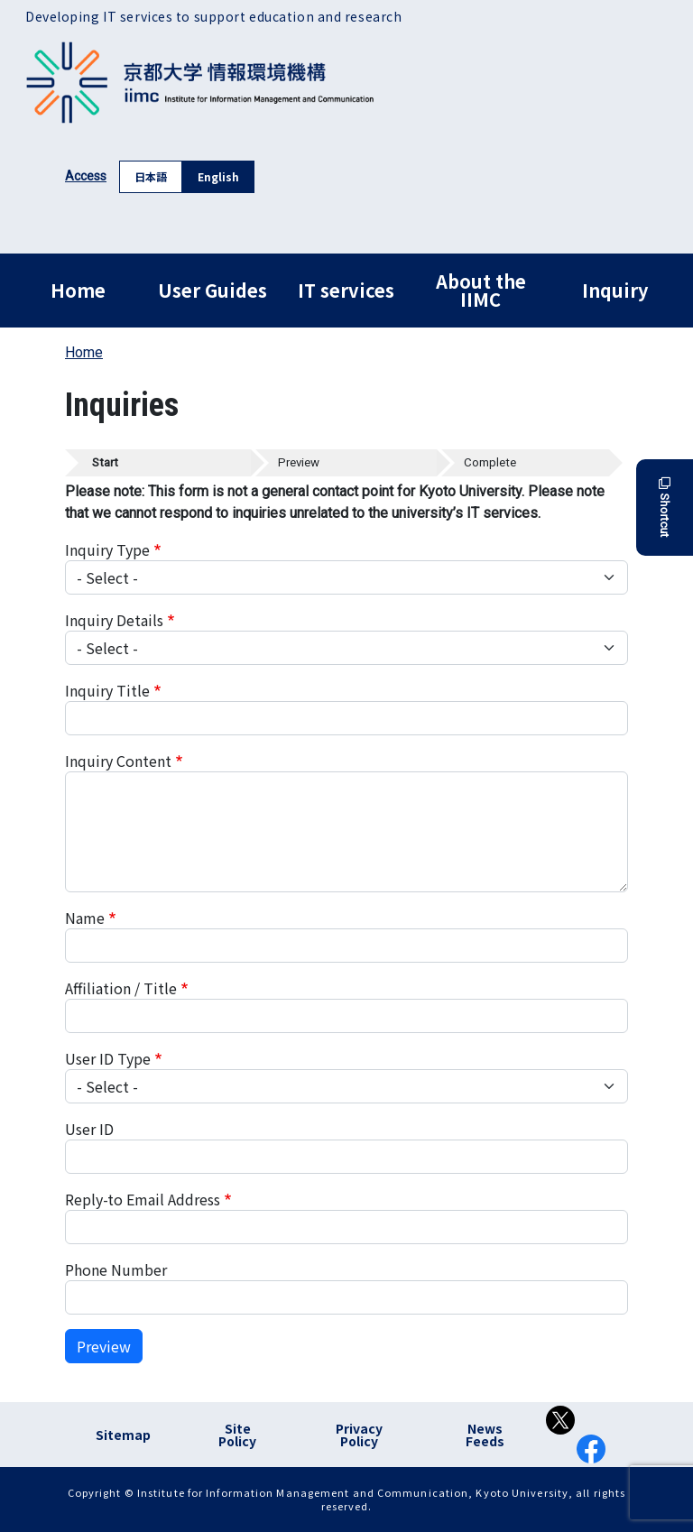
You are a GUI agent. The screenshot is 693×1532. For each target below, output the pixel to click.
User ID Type (108, 1058)
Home (78, 290)
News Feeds (485, 1434)
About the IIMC (481, 290)
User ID (89, 1129)
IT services (346, 290)
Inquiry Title (107, 690)
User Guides (212, 290)
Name (85, 917)
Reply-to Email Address (142, 1199)
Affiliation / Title (121, 988)
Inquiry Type (107, 549)
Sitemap (123, 1435)
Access (85, 176)
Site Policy (237, 1434)
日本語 (150, 176)
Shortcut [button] (664, 507)
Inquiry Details (114, 620)
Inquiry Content (118, 760)
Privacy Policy (359, 1434)
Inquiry (615, 290)
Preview (104, 1346)
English (218, 176)
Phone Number (116, 1269)
